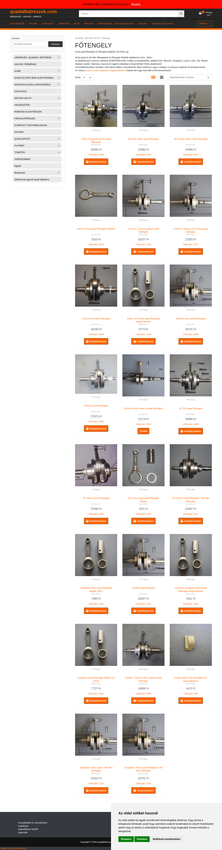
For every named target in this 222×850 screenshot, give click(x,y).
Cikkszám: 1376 (143, 775)
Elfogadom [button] (126, 839)
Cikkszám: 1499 (143, 326)
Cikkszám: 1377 (190, 236)
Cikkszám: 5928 (96, 146)
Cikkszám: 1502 (96, 685)
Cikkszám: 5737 (190, 146)
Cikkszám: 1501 (96, 595)
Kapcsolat (22, 832)
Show (77, 77)
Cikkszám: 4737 (190, 505)
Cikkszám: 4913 (96, 236)
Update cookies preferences (13, 848)
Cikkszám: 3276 (143, 505)
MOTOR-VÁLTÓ (92, 38)
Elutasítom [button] (142, 839)
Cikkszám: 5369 (143, 685)
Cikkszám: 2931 (143, 415)
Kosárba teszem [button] (98, 162)
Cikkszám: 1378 (143, 236)
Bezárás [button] (135, 4)
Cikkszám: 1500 (190, 595)
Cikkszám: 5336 (96, 505)
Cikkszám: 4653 (96, 326)
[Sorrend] (190, 77)
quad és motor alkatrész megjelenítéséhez (106, 70)
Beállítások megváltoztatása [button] (166, 839)
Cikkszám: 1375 (96, 775)
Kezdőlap (79, 38)
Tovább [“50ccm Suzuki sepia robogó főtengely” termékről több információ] (143, 431)
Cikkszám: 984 (190, 685)
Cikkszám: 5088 (190, 326)
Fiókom (203, 23)
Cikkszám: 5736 (143, 146)
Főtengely (96, 130)
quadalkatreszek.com (33, 11)
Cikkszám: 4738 (143, 595)
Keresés (16, 38)
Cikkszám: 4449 (190, 415)
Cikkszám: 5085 (96, 413)
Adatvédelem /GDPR (28, 829)
